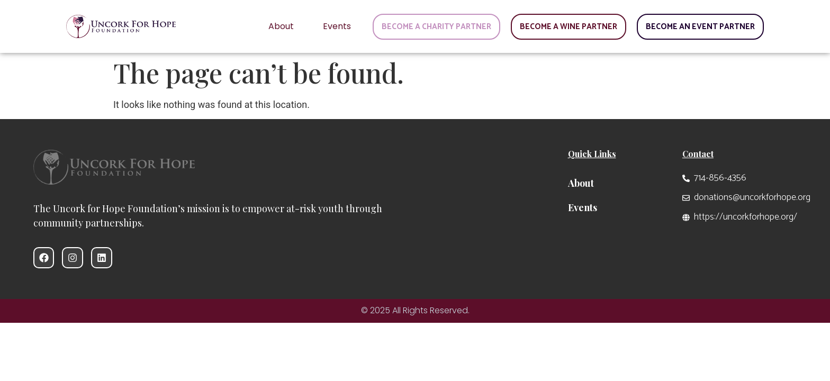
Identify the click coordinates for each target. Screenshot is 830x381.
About (281, 26)
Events (337, 26)
